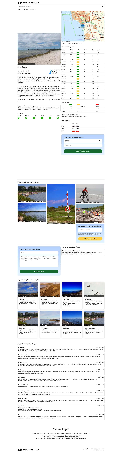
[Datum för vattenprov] (83, 141)
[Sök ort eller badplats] (102, 6)
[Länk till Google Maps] (82, 27)
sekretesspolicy (101, 450)
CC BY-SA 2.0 (69, 296)
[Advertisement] (39, 22)
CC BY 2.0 (41, 201)
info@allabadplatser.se (99, 449)
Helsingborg (25, 9)
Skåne (19, 9)
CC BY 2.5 (53, 296)
